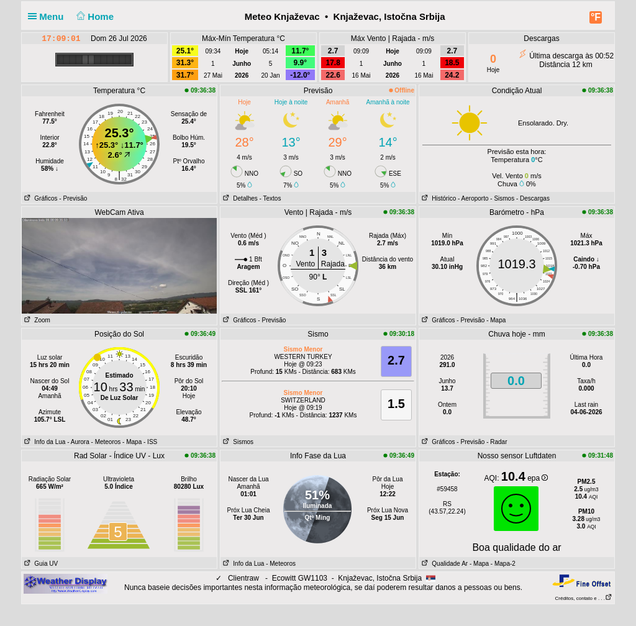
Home (94, 16)
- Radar (496, 441)
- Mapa (496, 320)
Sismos (236, 441)
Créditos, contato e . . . (583, 598)
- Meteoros (106, 441)
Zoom (36, 320)
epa (537, 478)
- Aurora (78, 441)
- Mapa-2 (502, 563)
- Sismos (502, 198)
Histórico (437, 198)
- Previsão (73, 198)
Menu (48, 16)
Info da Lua (43, 441)
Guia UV (40, 563)
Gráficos (40, 198)
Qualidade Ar (443, 563)
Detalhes (239, 198)
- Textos (270, 198)
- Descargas (533, 198)
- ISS (150, 441)
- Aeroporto (473, 198)
